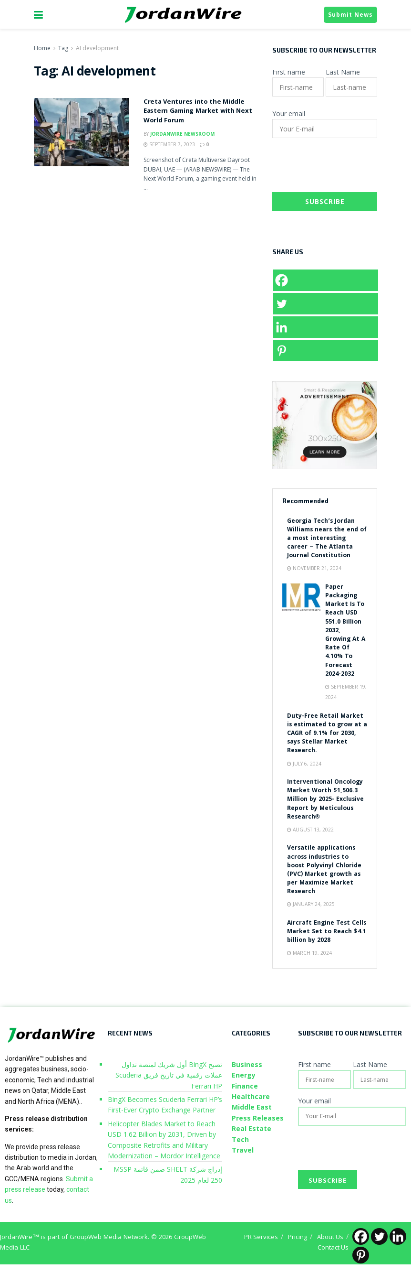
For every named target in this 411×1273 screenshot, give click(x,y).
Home (42, 48)
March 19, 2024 (309, 952)
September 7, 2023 (169, 144)
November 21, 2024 (314, 568)
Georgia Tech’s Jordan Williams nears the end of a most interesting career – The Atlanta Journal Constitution (327, 539)
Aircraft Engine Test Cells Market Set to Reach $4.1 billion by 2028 (326, 932)
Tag (63, 48)
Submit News (350, 15)
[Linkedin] (325, 327)
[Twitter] (325, 303)
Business (247, 1064)
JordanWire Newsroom (182, 133)
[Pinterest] (325, 350)
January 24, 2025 (311, 904)
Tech (240, 1139)
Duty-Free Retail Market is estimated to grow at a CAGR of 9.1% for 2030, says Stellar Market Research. (327, 734)
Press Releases (258, 1117)
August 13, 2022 (310, 829)
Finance (245, 1085)
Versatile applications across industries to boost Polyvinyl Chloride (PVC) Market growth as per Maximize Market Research (324, 870)
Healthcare (251, 1096)
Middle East (252, 1106)
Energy (244, 1074)
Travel (243, 1149)
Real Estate (251, 1128)
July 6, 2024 (304, 763)
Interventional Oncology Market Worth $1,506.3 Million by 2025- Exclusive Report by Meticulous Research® (325, 799)
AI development (97, 48)
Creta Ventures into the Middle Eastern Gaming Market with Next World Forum (198, 111)
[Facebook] (325, 280)
